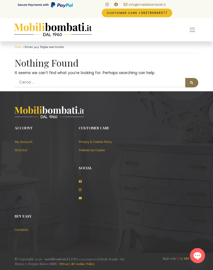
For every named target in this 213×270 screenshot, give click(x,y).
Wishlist (21, 150)
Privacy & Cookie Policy (95, 142)
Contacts (22, 230)
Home (18, 47)
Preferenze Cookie (92, 150)
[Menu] (192, 29)
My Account (23, 142)
